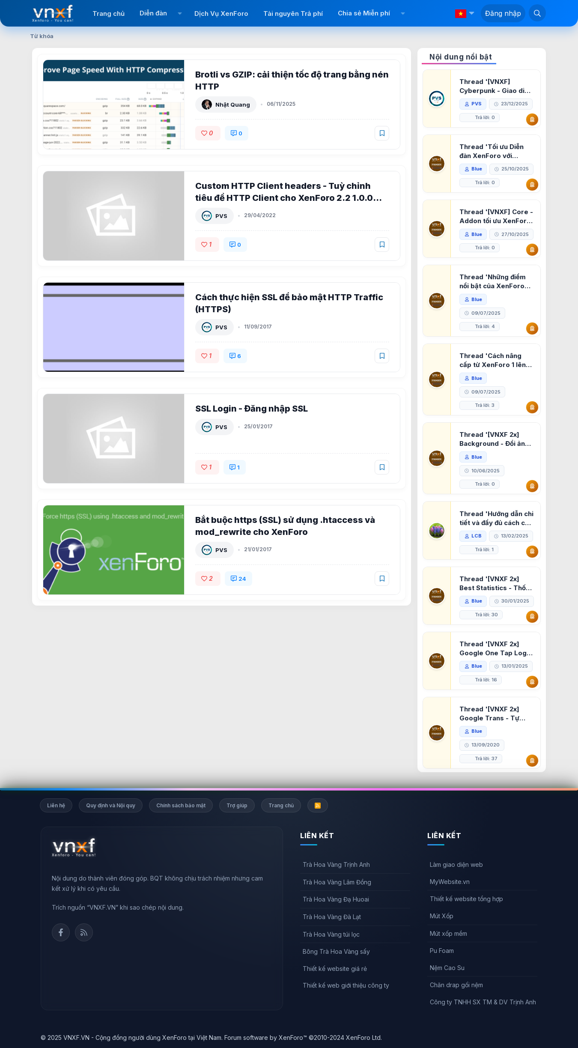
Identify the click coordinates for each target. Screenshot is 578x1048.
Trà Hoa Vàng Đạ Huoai (336, 899)
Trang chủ (108, 13)
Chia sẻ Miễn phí (364, 13)
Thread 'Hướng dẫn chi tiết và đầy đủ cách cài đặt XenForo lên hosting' (496, 518)
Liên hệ (56, 805)
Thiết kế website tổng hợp (466, 898)
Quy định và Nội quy (110, 805)
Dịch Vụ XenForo (221, 13)
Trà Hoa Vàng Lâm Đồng (337, 882)
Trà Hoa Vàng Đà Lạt (332, 916)
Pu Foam (442, 950)
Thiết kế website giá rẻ (335, 968)
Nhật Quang (232, 104)
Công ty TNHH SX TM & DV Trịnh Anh (483, 1002)
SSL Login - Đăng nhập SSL (251, 408)
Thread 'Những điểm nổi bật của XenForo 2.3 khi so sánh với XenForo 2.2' (492, 281)
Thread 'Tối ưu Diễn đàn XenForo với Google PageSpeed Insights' (491, 151)
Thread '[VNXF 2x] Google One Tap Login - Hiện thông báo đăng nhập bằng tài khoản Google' (495, 648)
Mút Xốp (441, 916)
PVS (221, 215)
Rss (84, 932)
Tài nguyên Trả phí (293, 13)
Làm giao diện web (456, 864)
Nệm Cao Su (447, 967)
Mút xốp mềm (448, 933)
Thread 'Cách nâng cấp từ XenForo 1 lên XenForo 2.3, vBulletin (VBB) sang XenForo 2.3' (495, 360)
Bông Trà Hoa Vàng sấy (336, 951)
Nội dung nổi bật (460, 57)
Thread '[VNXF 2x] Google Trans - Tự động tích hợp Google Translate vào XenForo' (493, 714)
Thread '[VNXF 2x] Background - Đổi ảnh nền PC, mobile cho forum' (494, 439)
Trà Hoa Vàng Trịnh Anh (336, 864)
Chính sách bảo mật (181, 805)
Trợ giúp (236, 805)
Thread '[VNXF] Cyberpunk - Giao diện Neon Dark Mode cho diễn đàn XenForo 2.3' (495, 86)
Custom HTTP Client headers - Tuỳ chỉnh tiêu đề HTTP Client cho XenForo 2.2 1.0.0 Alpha (284, 198)
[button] (179, 13)
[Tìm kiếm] (537, 12)
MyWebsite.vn (450, 881)
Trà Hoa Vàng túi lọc (331, 934)
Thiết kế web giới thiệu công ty (346, 985)
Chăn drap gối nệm (456, 984)
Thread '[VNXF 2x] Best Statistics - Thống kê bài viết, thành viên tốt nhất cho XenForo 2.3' (496, 583)
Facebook (61, 932)
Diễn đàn (153, 13)
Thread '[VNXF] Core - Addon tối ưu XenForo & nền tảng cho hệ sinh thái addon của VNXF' (496, 216)
